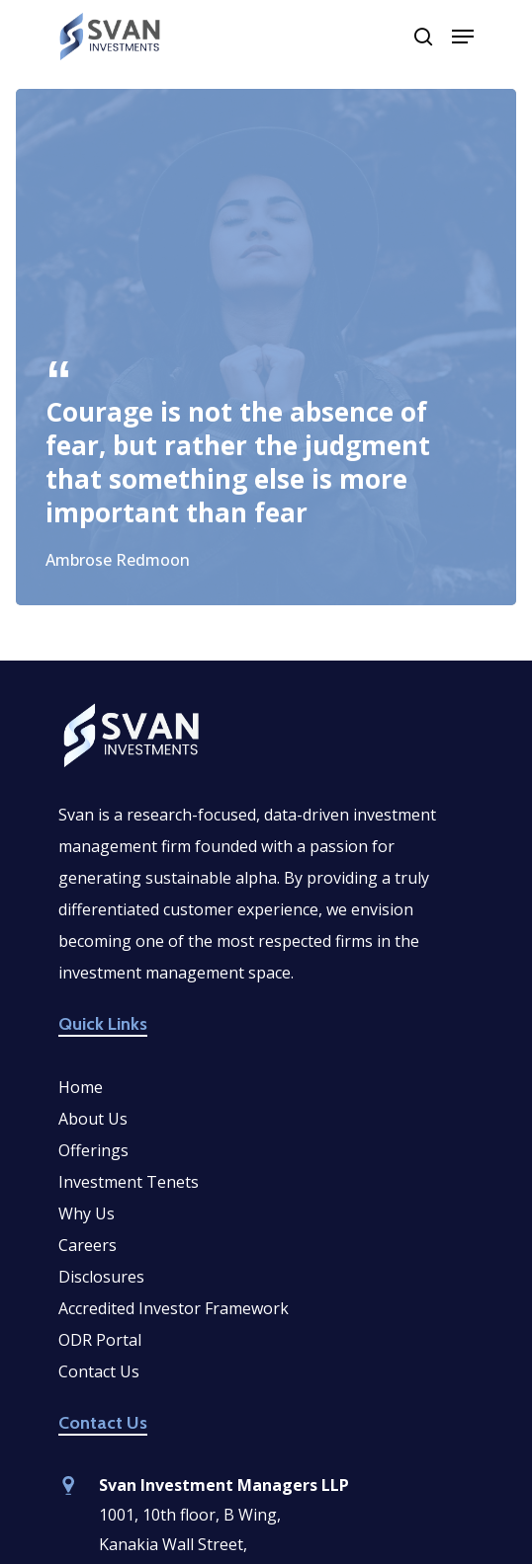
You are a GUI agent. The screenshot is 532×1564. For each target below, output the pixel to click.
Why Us (86, 1213)
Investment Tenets (128, 1182)
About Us (93, 1119)
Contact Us (98, 1371)
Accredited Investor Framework (173, 1308)
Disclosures (101, 1277)
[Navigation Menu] (463, 36)
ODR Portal (99, 1340)
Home (80, 1087)
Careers (87, 1245)
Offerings (93, 1150)
